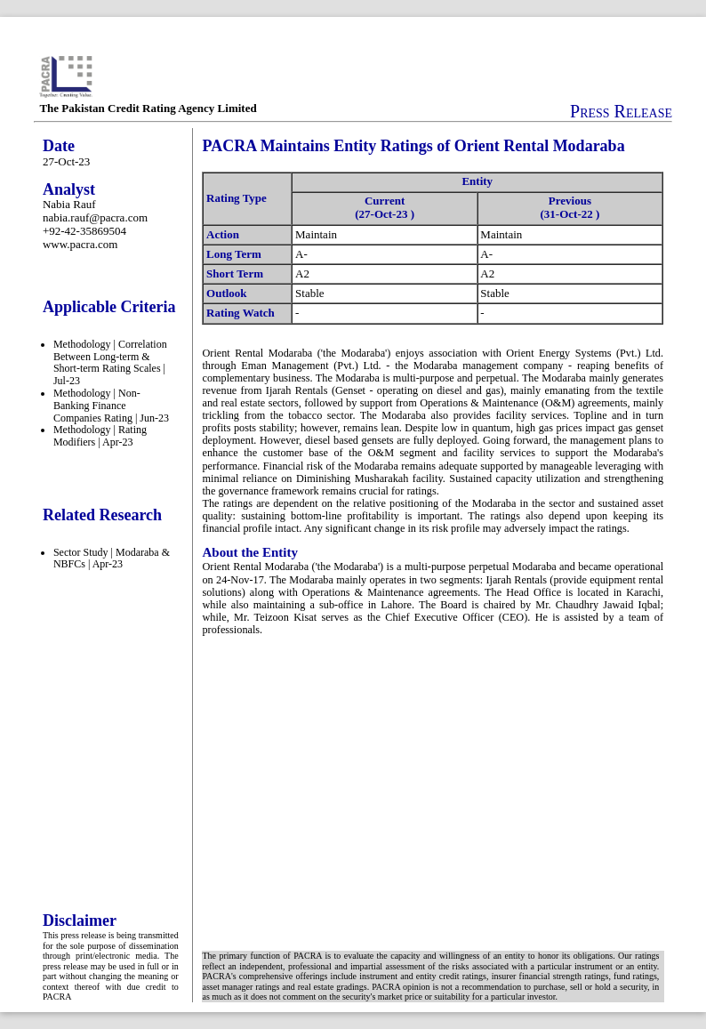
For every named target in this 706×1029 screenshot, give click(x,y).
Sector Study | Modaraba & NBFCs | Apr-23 (111, 558)
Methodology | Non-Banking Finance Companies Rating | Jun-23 (111, 405)
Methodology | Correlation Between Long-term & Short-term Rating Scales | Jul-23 (110, 362)
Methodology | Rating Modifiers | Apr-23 (100, 435)
